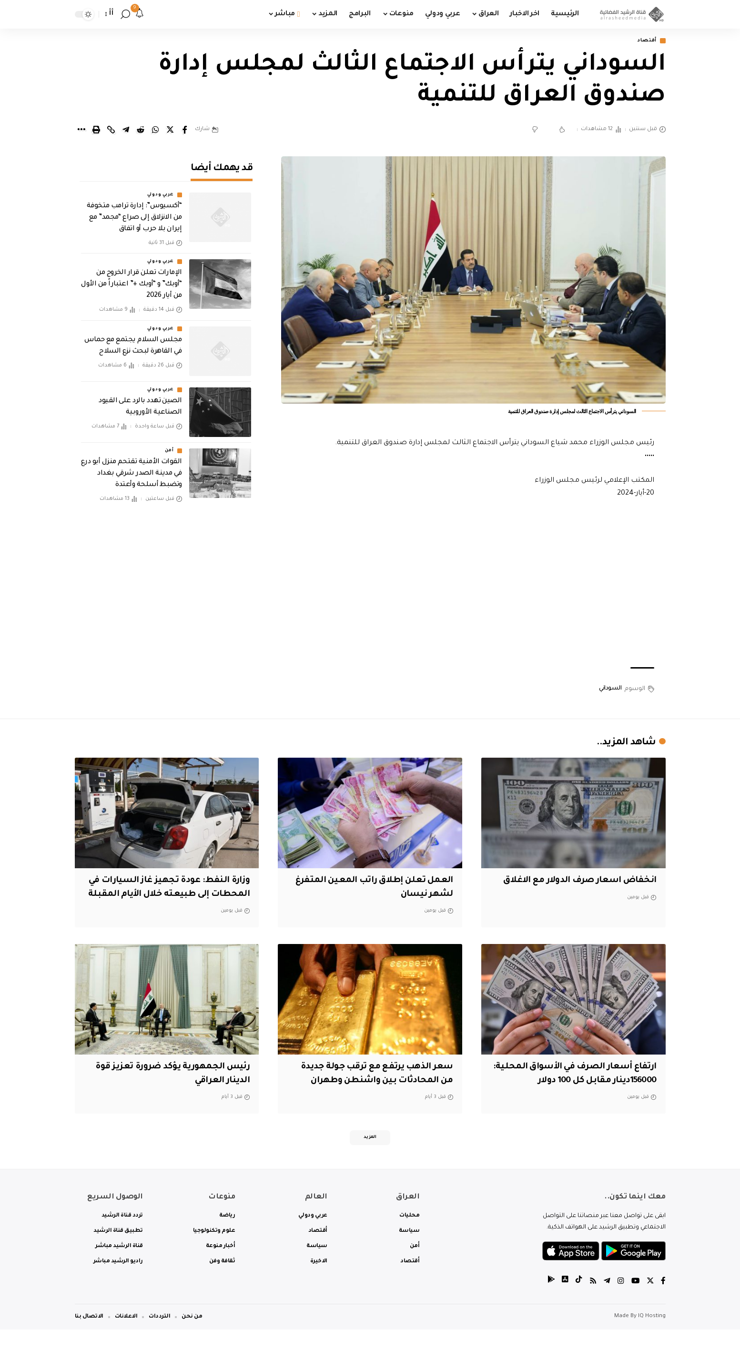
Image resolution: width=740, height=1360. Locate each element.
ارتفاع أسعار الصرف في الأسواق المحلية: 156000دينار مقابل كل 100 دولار (584, 1095)
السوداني (610, 689)
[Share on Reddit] (140, 130)
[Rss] (592, 1312)
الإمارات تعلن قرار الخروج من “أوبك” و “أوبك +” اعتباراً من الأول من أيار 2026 (131, 278)
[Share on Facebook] (185, 130)
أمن (169, 444)
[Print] (96, 130)
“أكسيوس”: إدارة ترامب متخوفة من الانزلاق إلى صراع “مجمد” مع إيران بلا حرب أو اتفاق (134, 211)
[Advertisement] (473, 584)
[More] (81, 130)
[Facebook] (663, 1312)
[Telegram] (606, 1312)
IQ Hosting (652, 1347)
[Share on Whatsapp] (155, 130)
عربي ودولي (160, 188)
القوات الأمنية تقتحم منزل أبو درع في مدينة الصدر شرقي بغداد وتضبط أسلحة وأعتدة (131, 467)
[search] (125, 14)
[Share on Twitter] (170, 130)
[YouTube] (634, 1312)
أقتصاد (644, 41)
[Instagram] (620, 1312)
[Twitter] (650, 1312)
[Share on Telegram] (125, 130)
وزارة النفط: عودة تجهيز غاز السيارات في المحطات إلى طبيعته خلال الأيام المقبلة (173, 895)
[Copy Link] (111, 130)
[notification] (139, 14)
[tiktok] (577, 1312)
